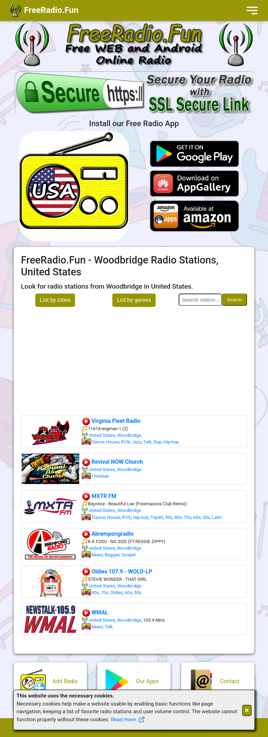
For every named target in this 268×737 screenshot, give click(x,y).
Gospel (129, 554)
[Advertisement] (134, 363)
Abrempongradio (108, 533)
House (112, 442)
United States (102, 435)
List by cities (55, 300)
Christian (100, 476)
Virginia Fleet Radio (111, 421)
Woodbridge (129, 435)
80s (178, 517)
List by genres (134, 300)
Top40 (156, 517)
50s (206, 517)
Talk (147, 442)
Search (234, 299)
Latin (217, 517)
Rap (157, 442)
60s (197, 517)
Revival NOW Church (112, 461)
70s (187, 517)
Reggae (112, 554)
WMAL (95, 612)
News (97, 554)
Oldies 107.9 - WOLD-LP (117, 571)
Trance (98, 517)
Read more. (124, 719)
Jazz (136, 442)
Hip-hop (171, 442)
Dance (97, 442)
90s (168, 517)
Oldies (116, 592)
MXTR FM (99, 496)
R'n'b (125, 442)
